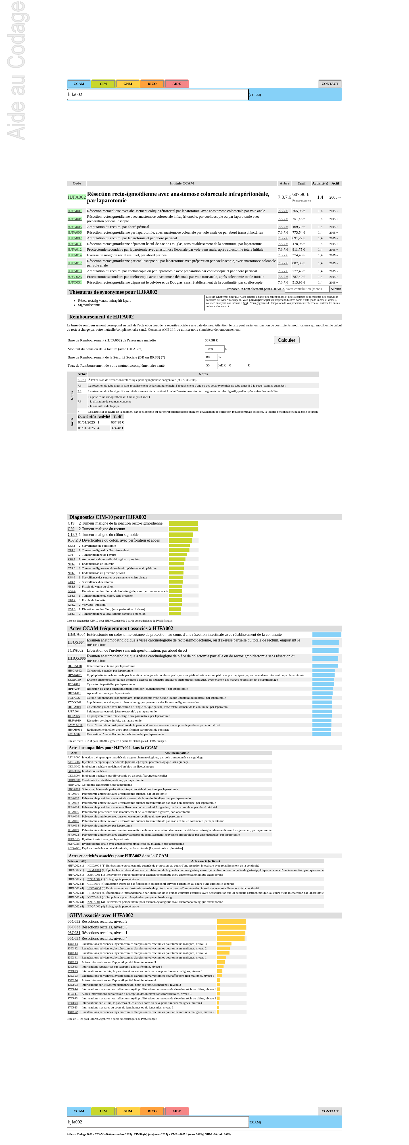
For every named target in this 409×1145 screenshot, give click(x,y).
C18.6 (71, 550)
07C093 (73, 971)
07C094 (73, 1003)
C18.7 (73, 534)
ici (245, 303)
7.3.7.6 (284, 197)
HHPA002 (74, 784)
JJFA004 (73, 711)
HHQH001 (75, 729)
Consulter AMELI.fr (162, 330)
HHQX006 (77, 658)
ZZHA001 (94, 874)
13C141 (73, 957)
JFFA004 (73, 807)
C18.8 (71, 613)
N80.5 (71, 563)
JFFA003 (73, 802)
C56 (70, 554)
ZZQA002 (94, 879)
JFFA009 (73, 816)
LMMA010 (75, 725)
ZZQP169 (74, 679)
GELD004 (74, 771)
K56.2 (72, 604)
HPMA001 (75, 675)
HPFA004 (74, 688)
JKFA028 (74, 843)
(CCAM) (255, 95)
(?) (163, 357)
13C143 (73, 943)
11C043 (73, 993)
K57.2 (73, 540)
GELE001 (93, 883)
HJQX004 (76, 642)
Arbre (284, 183)
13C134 (73, 980)
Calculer (286, 340)
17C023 (73, 1007)
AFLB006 (74, 757)
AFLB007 (74, 762)
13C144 (73, 953)
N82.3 (71, 586)
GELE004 (74, 775)
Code (77, 183)
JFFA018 (73, 825)
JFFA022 (73, 834)
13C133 (73, 962)
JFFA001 (73, 793)
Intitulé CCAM (182, 183)
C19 (71, 523)
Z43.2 (71, 582)
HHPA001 (74, 780)
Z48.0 (71, 577)
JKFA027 (74, 716)
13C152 (73, 1012)
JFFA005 (73, 811)
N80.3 (71, 572)
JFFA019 (73, 830)
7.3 (80, 385)
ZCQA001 (74, 848)
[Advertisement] (204, 39)
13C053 (73, 984)
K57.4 (72, 591)
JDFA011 (74, 684)
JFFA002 (73, 798)
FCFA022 (74, 697)
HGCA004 (76, 634)
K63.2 (72, 600)
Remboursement (301, 200)
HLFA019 (74, 720)
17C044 (73, 989)
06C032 (74, 921)
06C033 (74, 927)
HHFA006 (74, 706)
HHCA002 (75, 670)
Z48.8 (71, 559)
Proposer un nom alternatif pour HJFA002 (255, 289)
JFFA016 (73, 821)
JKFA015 (74, 839)
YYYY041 (94, 897)
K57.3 (72, 609)
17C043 (73, 998)
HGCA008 (75, 666)
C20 (71, 529)
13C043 (73, 966)
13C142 (73, 948)
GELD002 (74, 766)
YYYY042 (74, 702)
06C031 (74, 933)
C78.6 (71, 568)
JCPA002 (76, 650)
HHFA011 (74, 693)
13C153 (73, 975)
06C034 (74, 938)
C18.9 (71, 595)
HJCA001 (74, 789)
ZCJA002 (74, 734)
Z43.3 (71, 545)
